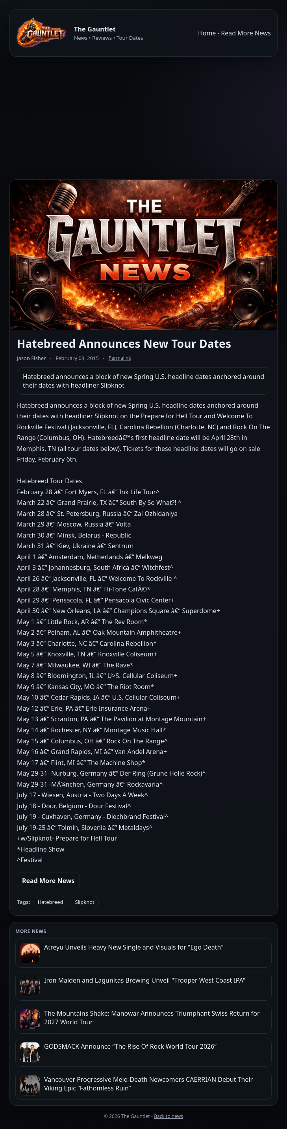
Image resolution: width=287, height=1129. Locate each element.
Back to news (168, 1116)
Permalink (120, 358)
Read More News (246, 33)
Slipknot (84, 901)
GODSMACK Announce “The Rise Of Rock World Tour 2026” (130, 1046)
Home (207, 33)
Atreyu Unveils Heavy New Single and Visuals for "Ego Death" (134, 947)
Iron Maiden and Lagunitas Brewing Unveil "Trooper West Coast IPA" (144, 980)
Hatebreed (50, 901)
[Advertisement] (143, 118)
